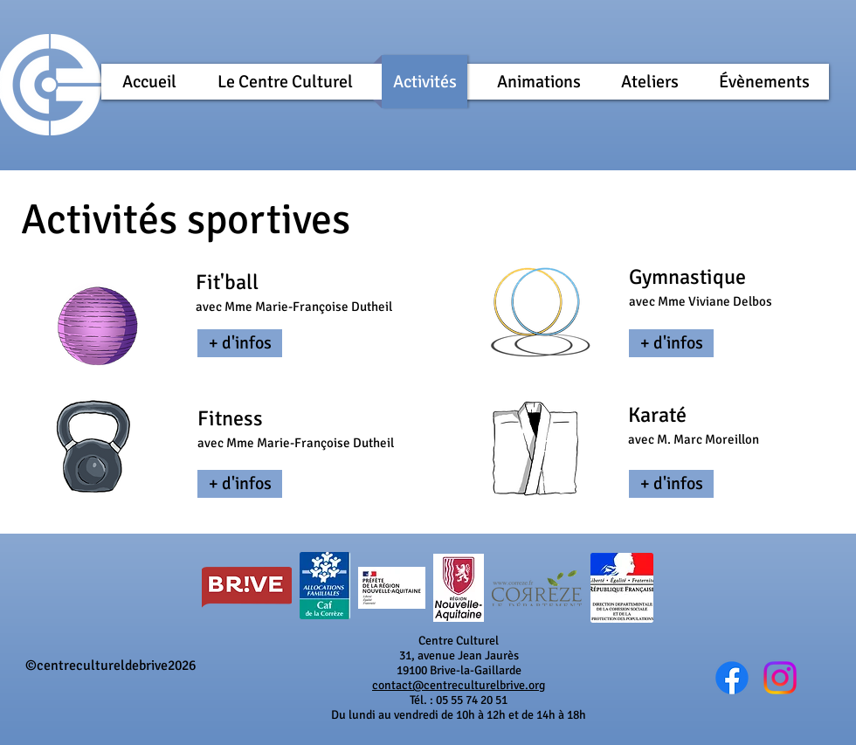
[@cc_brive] (780, 678)
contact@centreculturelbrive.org (458, 685)
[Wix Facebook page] (732, 678)
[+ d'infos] (239, 343)
